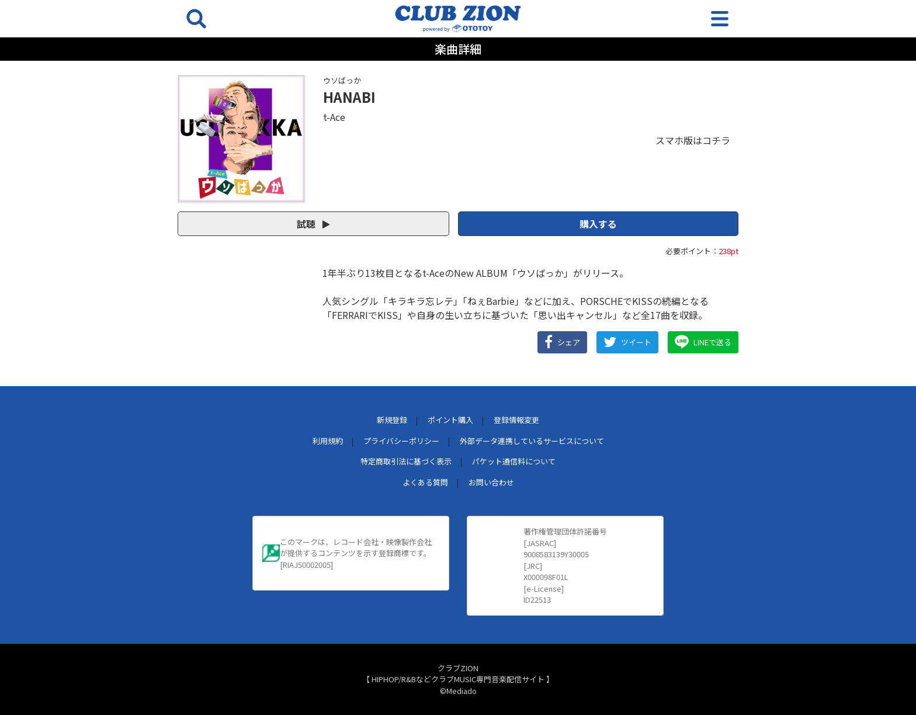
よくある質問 (425, 482)
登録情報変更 (516, 419)
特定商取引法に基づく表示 (406, 461)
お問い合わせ (491, 482)
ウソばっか (342, 80)
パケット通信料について (514, 461)
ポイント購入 (450, 419)
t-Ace (334, 117)
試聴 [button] (313, 224)
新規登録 (392, 419)
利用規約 (328, 440)
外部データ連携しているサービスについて (532, 440)
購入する (598, 224)
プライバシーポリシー (401, 440)
